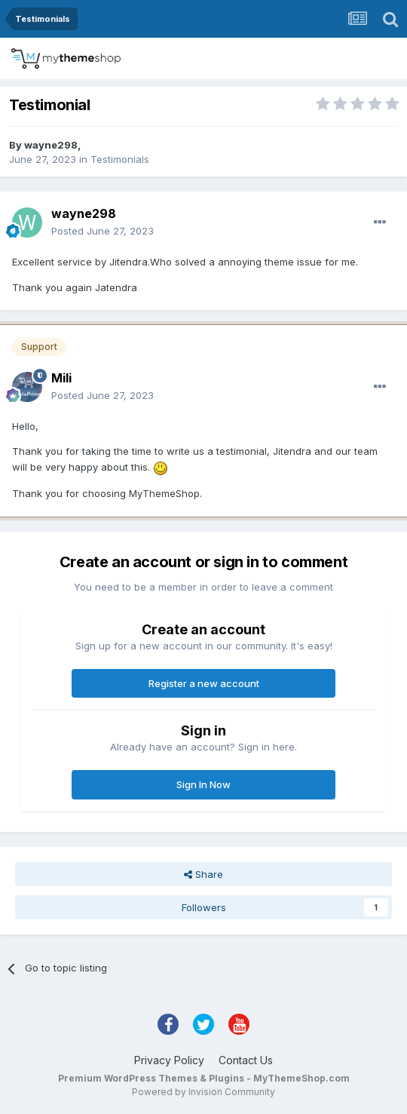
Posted (102, 231)
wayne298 (51, 145)
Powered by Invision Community (203, 1091)
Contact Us (246, 1060)
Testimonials (119, 159)
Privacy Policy (169, 1060)
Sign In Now (203, 784)
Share (203, 874)
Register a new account (203, 683)
